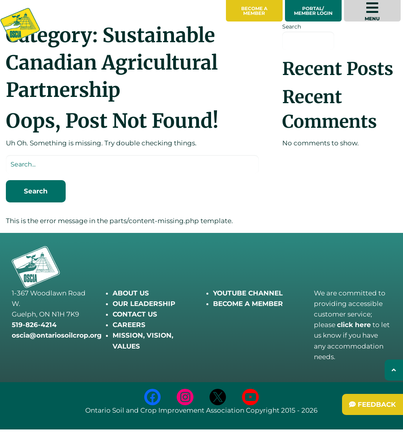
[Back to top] (394, 370)
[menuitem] (254, 10)
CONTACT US (135, 314)
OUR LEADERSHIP (144, 304)
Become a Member (254, 10)
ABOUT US (131, 293)
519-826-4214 (34, 325)
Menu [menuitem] (372, 11)
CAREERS (129, 325)
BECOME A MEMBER (248, 304)
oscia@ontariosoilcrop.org (57, 335)
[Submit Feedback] (372, 404)
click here (354, 325)
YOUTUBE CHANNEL (248, 293)
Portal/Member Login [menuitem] (313, 10)
